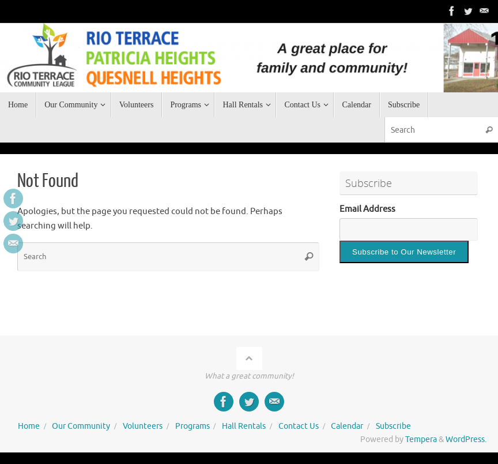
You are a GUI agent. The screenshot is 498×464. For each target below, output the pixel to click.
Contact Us (298, 426)
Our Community (81, 426)
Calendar (347, 426)
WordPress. (466, 439)
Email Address (367, 209)
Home (29, 426)
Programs (192, 426)
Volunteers (143, 426)
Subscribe (393, 426)
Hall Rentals (244, 426)
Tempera (421, 439)
